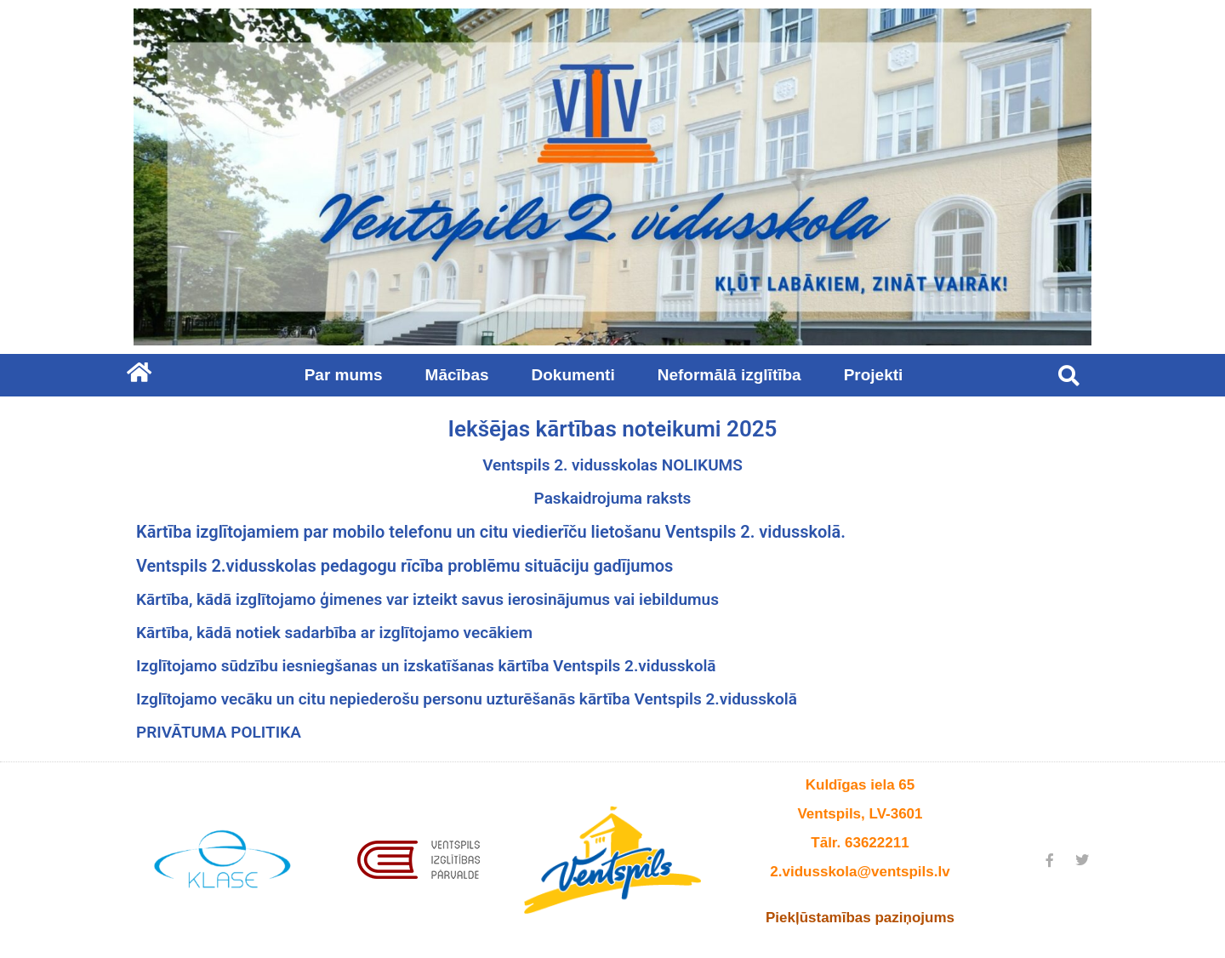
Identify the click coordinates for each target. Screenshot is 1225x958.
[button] (1068, 375)
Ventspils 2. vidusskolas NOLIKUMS (612, 465)
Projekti (873, 375)
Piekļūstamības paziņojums (860, 918)
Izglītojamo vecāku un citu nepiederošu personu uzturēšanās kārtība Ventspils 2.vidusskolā (466, 699)
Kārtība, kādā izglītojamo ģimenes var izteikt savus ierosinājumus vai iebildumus (427, 599)
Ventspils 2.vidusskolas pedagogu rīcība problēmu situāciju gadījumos (404, 566)
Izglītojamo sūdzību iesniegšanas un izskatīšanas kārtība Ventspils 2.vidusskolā (426, 666)
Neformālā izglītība (734, 375)
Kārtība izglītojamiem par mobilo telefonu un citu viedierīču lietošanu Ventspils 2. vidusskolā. (491, 532)
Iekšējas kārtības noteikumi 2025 (613, 429)
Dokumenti (578, 375)
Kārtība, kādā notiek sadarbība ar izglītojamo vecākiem (334, 632)
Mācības (461, 375)
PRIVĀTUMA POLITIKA (218, 732)
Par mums (348, 375)
